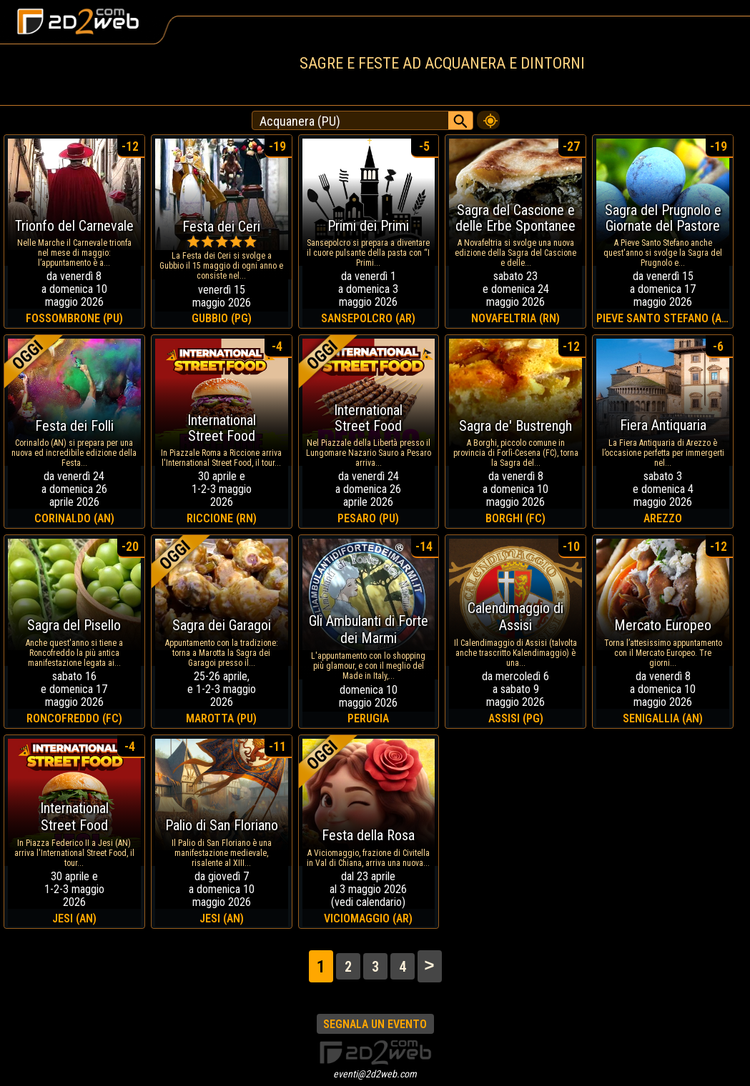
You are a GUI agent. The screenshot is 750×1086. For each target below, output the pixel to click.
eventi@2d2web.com (375, 1074)
